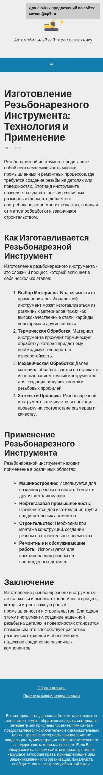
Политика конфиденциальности (51, 695)
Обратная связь (51, 688)
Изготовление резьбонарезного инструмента (49, 266)
